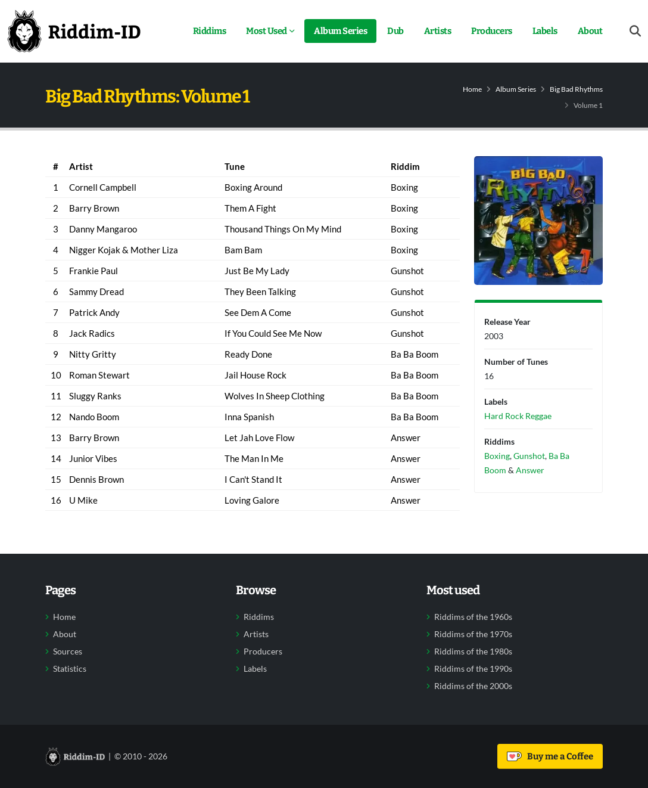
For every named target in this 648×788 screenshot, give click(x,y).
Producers (491, 31)
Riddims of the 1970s (473, 634)
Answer (530, 470)
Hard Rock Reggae (518, 416)
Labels (544, 31)
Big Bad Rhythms (576, 89)
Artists (437, 31)
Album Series (340, 31)
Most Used (266, 31)
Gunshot (529, 456)
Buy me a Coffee (550, 756)
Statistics (69, 669)
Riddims (209, 31)
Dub (395, 31)
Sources (67, 651)
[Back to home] (74, 31)
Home (472, 89)
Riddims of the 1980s (473, 651)
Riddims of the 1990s (473, 669)
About (590, 31)
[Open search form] (635, 31)
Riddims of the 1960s (473, 617)
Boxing (497, 456)
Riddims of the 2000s (473, 686)
